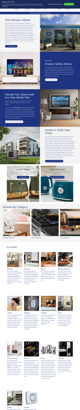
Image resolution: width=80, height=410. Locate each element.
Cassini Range (23, 177)
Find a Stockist (59, 8)
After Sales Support (68, 8)
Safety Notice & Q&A (51, 79)
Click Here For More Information (14, 121)
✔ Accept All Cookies (69, 4)
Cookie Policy (4, 6)
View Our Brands (11, 46)
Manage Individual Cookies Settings (56, 4)
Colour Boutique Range (57, 177)
